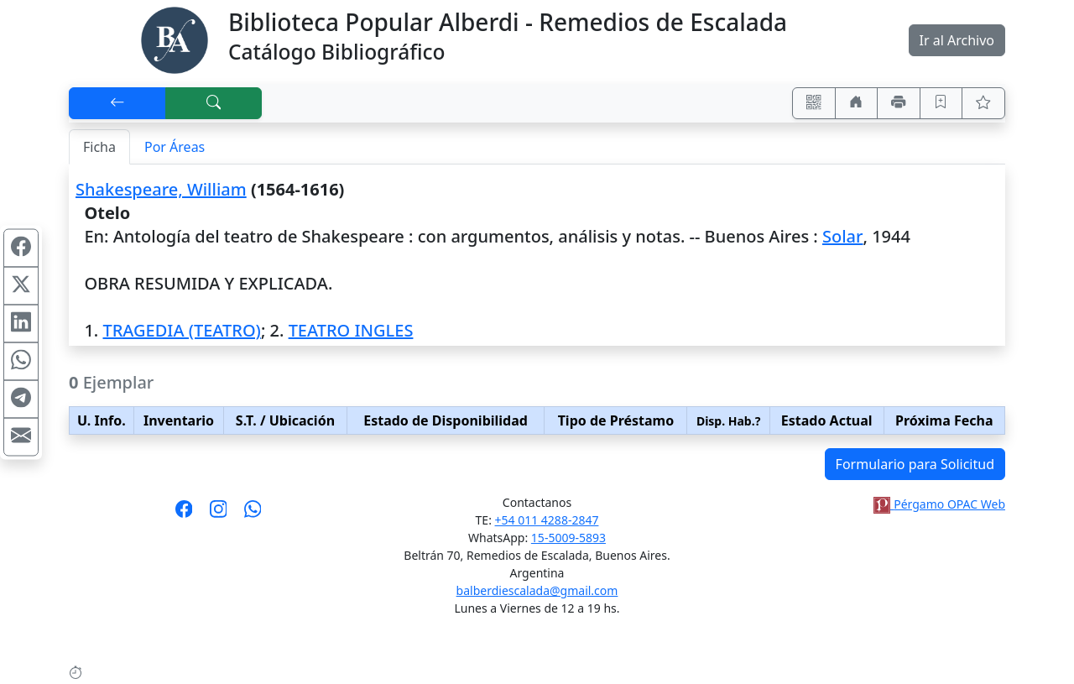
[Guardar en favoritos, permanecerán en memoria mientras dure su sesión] (941, 103)
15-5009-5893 (568, 538)
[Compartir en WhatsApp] (21, 361)
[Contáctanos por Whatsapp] (253, 514)
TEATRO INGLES (351, 330)
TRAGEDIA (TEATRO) (181, 330)
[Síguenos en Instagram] (218, 514)
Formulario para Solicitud (915, 464)
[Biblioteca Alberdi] (174, 38)
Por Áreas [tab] (174, 147)
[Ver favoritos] (983, 103)
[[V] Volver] (117, 103)
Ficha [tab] (99, 147)
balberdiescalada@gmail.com (537, 590)
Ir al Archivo (957, 40)
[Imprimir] (898, 103)
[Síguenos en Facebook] (184, 514)
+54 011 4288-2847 (547, 520)
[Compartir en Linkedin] (21, 323)
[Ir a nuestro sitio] (856, 103)
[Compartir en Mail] (21, 436)
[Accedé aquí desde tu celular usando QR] (814, 103)
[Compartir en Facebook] (21, 247)
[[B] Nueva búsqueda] (214, 103)
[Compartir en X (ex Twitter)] (21, 285)
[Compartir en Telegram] (21, 398)
